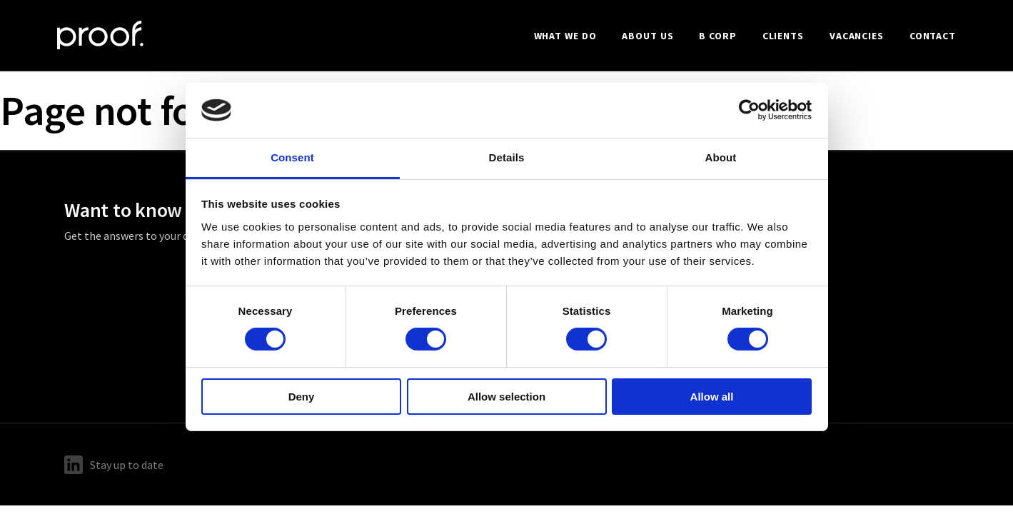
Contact (932, 35)
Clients (783, 35)
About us (647, 35)
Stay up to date (113, 464)
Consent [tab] (292, 157)
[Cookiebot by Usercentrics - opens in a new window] (749, 110)
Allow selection (506, 396)
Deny (301, 396)
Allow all (712, 396)
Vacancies (857, 35)
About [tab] (721, 157)
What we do (565, 35)
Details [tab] (507, 157)
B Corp (717, 35)
